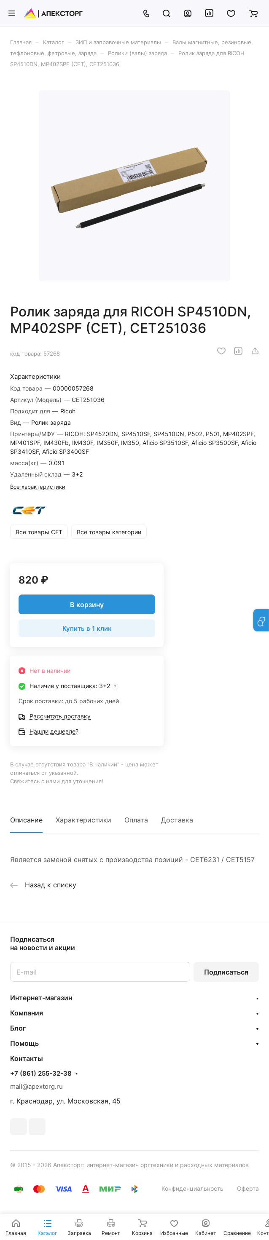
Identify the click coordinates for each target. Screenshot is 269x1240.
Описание (26, 820)
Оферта (248, 1188)
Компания (26, 1013)
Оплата (136, 820)
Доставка (177, 820)
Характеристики (83, 820)
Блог (18, 1028)
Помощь (24, 1043)
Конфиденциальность (192, 1188)
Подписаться (226, 972)
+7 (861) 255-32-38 (41, 1073)
